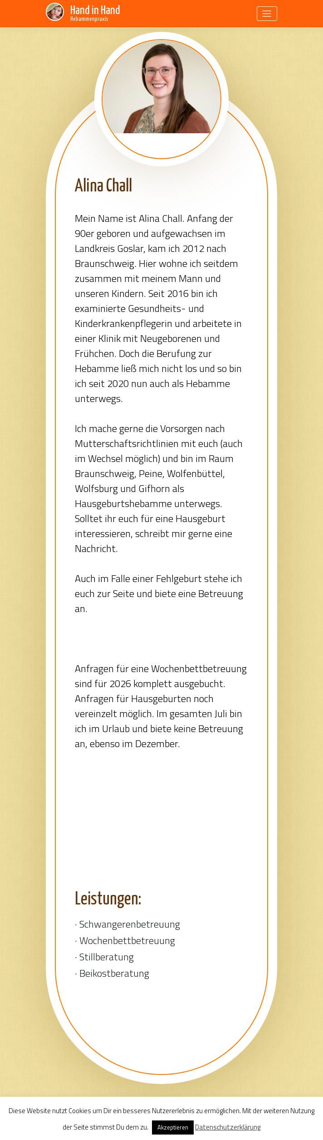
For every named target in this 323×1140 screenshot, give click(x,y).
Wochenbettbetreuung (127, 940)
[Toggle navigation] (267, 13)
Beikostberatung (114, 973)
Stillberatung (106, 956)
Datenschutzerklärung (227, 1127)
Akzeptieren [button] (172, 1127)
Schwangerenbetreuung (129, 924)
